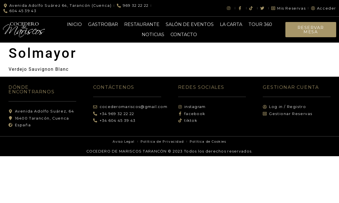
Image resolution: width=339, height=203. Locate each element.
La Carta (231, 24)
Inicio (74, 24)
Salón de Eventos (190, 24)
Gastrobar (103, 24)
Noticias (153, 34)
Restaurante (141, 24)
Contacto (183, 34)
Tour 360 (260, 24)
